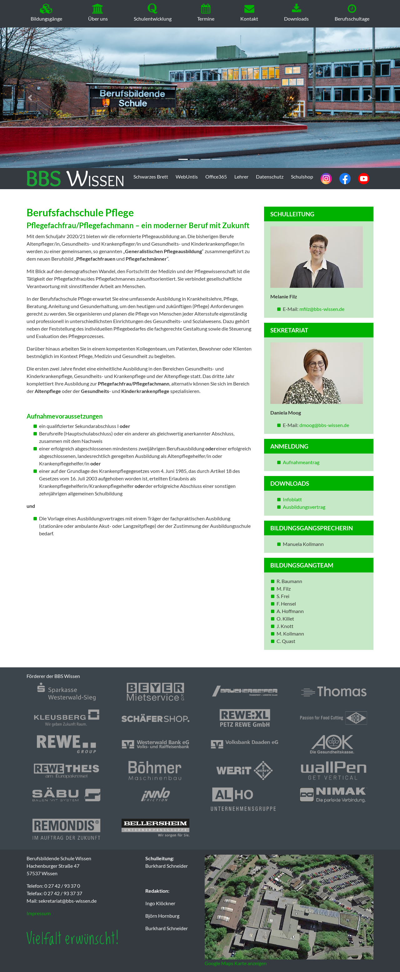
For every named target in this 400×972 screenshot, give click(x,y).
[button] (30, 97)
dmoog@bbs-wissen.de (324, 425)
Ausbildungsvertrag (304, 507)
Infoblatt (292, 499)
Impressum (39, 913)
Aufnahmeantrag (301, 462)
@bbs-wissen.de (327, 309)
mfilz (304, 309)
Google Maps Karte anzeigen (236, 963)
